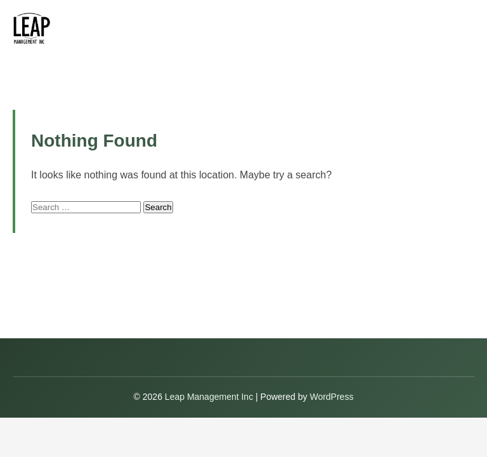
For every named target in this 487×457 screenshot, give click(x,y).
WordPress (331, 397)
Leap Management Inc (210, 397)
